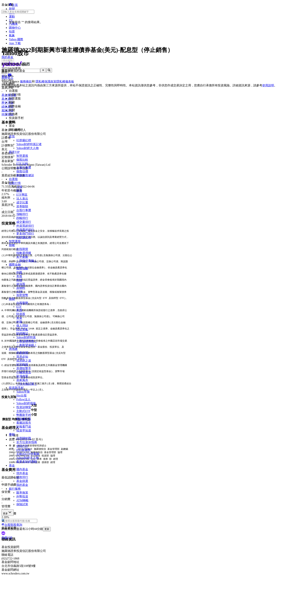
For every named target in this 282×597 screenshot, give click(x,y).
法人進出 (22, 198)
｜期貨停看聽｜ (26, 260)
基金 (12, 465)
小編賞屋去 (23, 372)
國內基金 (22, 469)
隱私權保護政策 (46, 81)
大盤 (19, 186)
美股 (19, 276)
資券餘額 (22, 206)
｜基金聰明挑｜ (26, 341)
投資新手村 (16, 387)
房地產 (13, 348)
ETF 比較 (22, 163)
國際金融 (15, 264)
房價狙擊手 (23, 368)
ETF (18, 306)
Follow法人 (23, 399)
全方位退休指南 (26, 442)
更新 (46, 529)
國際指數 (22, 268)
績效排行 (22, 477)
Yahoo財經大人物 (27, 148)
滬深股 (20, 284)
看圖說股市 (23, 422)
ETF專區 (21, 194)
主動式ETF (23, 411)
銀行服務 (15, 488)
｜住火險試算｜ (26, 383)
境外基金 (22, 473)
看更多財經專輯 (26, 461)
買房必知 (22, 356)
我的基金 (22, 484)
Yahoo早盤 (23, 391)
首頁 (12, 136)
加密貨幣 (22, 295)
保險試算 (22, 504)
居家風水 (22, 380)
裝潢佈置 (22, 376)
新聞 (12, 299)
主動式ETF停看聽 (27, 453)
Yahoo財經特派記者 (29, 144)
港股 (19, 280)
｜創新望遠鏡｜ (26, 345)
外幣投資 (22, 496)
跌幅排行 (22, 218)
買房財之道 (23, 360)
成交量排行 (23, 221)
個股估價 (22, 171)
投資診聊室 (23, 407)
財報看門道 (23, 426)
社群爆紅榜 (23, 140)
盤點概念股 (23, 418)
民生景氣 (22, 329)
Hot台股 (21, 395)
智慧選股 (22, 155)
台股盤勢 (22, 302)
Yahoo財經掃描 (26, 403)
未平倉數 (22, 256)
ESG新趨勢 (23, 449)
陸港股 (20, 314)
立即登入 (7, 77)
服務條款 (26, 81)
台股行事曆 (23, 167)
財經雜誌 (22, 333)
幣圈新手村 (23, 414)
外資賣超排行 (25, 229)
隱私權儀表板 (65, 81)
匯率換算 (22, 492)
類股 (19, 190)
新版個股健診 (25, 175)
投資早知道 (23, 430)
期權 (12, 245)
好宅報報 (22, 364)
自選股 (13, 179)
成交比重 (22, 202)
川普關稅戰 (23, 438)
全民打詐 (22, 446)
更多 (7, 512)
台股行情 (15, 183)
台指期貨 (22, 249)
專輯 (12, 434)
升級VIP (6, 537)
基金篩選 (22, 481)
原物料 (20, 287)
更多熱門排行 (25, 233)
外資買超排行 (25, 225)
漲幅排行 (22, 214)
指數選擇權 (23, 252)
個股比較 (22, 159)
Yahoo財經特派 (26, 337)
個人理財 (22, 325)
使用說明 (268, 85)
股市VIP (14, 152)
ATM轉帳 (22, 500)
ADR (19, 291)
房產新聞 (22, 352)
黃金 (19, 317)
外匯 (19, 272)
